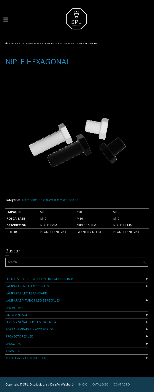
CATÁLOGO (100, 384)
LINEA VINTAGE (16, 315)
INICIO (82, 384)
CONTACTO (121, 384)
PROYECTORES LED (19, 336)
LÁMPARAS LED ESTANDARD (26, 293)
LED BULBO (14, 308)
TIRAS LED (13, 351)
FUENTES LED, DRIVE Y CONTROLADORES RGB (39, 279)
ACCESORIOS (30, 200)
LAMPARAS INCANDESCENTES (27, 286)
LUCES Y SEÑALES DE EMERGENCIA (30, 322)
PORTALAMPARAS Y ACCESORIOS (58, 200)
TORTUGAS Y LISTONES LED (25, 358)
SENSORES (13, 344)
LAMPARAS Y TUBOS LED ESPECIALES (32, 300)
